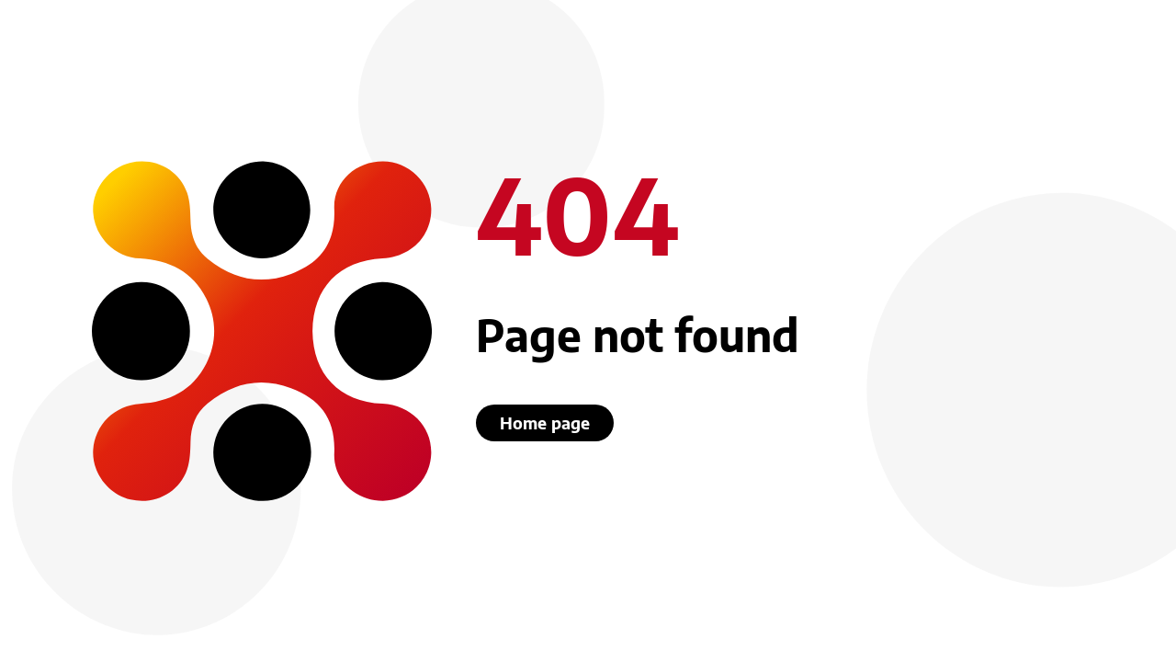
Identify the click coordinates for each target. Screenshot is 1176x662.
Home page (545, 422)
